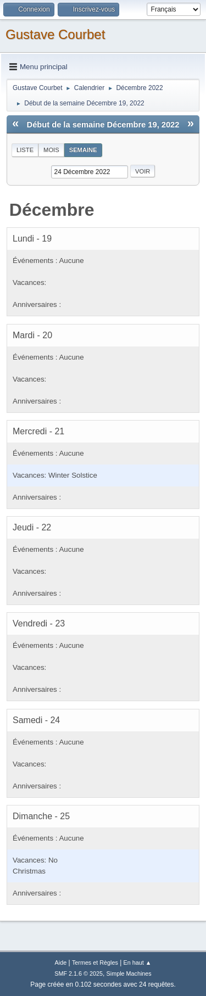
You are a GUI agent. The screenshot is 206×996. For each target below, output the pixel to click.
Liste (25, 150)
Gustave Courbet (55, 34)
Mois (51, 150)
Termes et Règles (95, 962)
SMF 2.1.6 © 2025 (78, 973)
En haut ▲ (138, 962)
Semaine (83, 150)
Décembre (51, 210)
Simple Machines (129, 973)
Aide (61, 962)
